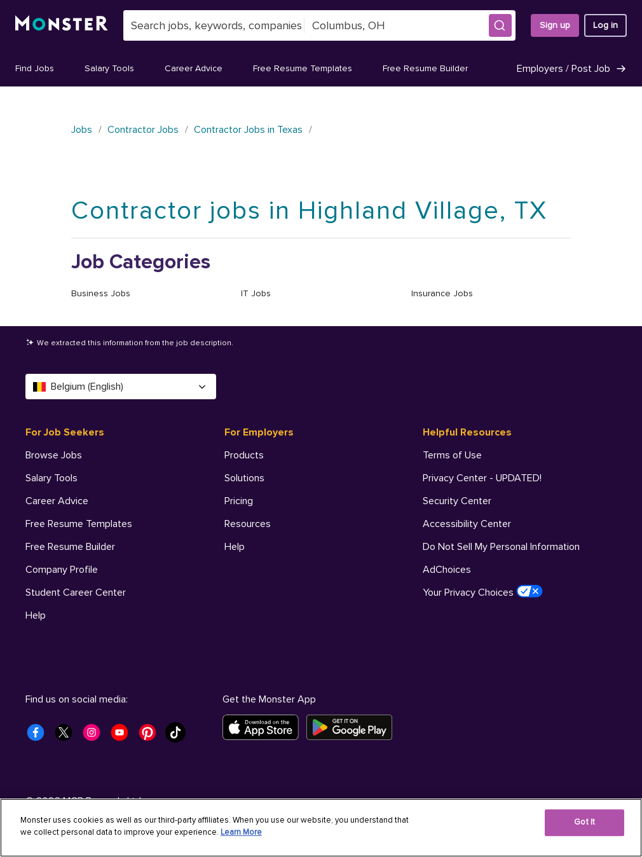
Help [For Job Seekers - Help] (35, 615)
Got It (584, 822)
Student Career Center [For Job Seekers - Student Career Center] (75, 592)
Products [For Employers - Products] (244, 455)
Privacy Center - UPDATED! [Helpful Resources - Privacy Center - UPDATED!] (482, 478)
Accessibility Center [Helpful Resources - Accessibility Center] (467, 524)
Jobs (81, 129)
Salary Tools (109, 68)
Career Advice (193, 68)
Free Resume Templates (302, 68)
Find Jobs (34, 68)
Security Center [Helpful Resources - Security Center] (457, 501)
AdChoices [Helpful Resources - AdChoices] (447, 569)
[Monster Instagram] (95, 736)
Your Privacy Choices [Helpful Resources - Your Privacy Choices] (483, 592)
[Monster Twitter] (67, 736)
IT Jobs (256, 293)
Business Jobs (100, 293)
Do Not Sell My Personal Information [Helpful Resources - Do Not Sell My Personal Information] (501, 546)
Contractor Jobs (143, 129)
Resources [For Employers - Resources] (247, 524)
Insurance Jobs (442, 293)
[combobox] (213, 25)
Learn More (241, 832)
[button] (500, 25)
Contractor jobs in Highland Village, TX (309, 210)
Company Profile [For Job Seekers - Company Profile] (61, 569)
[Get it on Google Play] (353, 727)
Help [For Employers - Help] (234, 546)
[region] (321, 828)
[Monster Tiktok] (179, 736)
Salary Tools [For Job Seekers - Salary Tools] (51, 478)
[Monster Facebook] (39, 736)
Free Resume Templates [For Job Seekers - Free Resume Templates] (78, 524)
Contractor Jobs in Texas (248, 129)
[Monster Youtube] (123, 736)
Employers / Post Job (572, 68)
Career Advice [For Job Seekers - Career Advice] (56, 501)
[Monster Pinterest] (151, 736)
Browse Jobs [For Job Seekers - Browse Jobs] (53, 455)
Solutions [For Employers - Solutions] (244, 478)
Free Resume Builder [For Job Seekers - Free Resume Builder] (70, 546)
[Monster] (61, 25)
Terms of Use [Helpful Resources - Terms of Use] (452, 455)
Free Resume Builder (425, 68)
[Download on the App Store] (264, 727)
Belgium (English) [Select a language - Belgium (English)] (120, 386)
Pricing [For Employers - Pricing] (238, 501)
